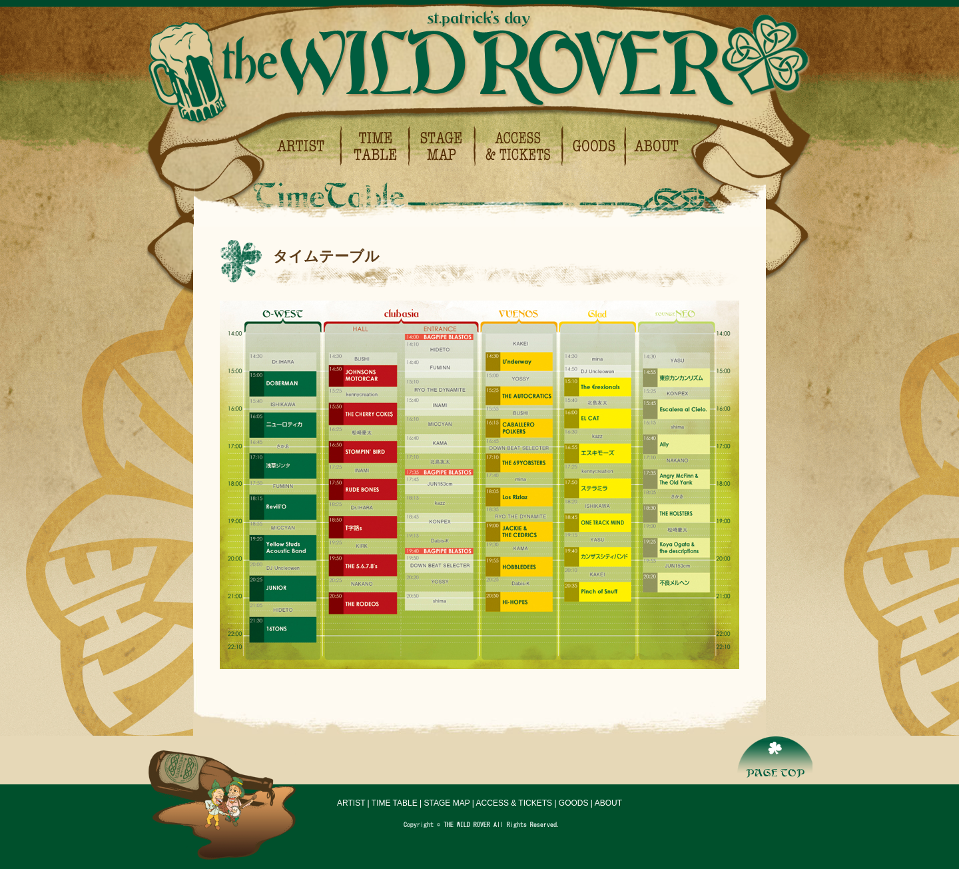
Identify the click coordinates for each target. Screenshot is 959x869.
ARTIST (351, 803)
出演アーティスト (307, 146)
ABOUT (608, 803)
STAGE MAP (447, 803)
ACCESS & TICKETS (514, 803)
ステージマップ (443, 146)
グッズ (595, 146)
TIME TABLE (395, 803)
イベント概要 (653, 146)
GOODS (574, 803)
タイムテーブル (376, 146)
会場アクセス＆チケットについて (519, 146)
